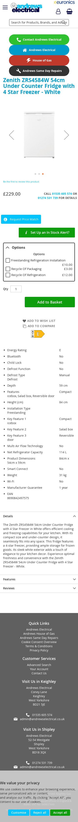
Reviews (9, 588)
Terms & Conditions (39, 646)
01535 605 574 (62, 194)
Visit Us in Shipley (39, 729)
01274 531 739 (48, 198)
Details (8, 516)
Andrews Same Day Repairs (39, 638)
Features (9, 579)
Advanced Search (39, 665)
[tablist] (39, 262)
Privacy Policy (39, 650)
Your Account (39, 669)
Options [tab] (15, 247)
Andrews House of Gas (39, 634)
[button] (11, 135)
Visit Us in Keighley (39, 681)
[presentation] (39, 516)
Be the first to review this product (21, 181)
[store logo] (26, 7)
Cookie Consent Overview (39, 642)
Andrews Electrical (39, 629)
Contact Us (39, 673)
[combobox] (39, 22)
